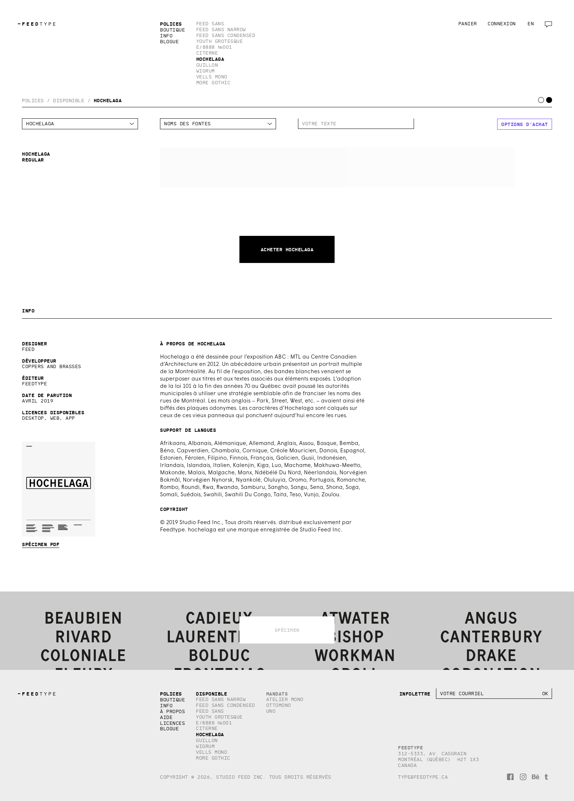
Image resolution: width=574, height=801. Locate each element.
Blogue (169, 41)
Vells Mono (211, 76)
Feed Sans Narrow (221, 29)
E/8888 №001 (214, 47)
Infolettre (414, 694)
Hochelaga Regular (337, 167)
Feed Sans (210, 23)
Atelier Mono (284, 699)
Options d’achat (524, 124)
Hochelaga (210, 59)
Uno (271, 711)
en (531, 23)
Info (166, 35)
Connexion (502, 23)
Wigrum (205, 71)
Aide (166, 717)
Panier (467, 23)
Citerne (207, 53)
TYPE (37, 24)
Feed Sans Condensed (226, 35)
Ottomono (278, 705)
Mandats (277, 694)
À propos (172, 711)
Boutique (172, 30)
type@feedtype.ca (423, 777)
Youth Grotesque (219, 41)
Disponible (68, 100)
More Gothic (213, 82)
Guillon (207, 65)
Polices (171, 24)
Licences (172, 723)
